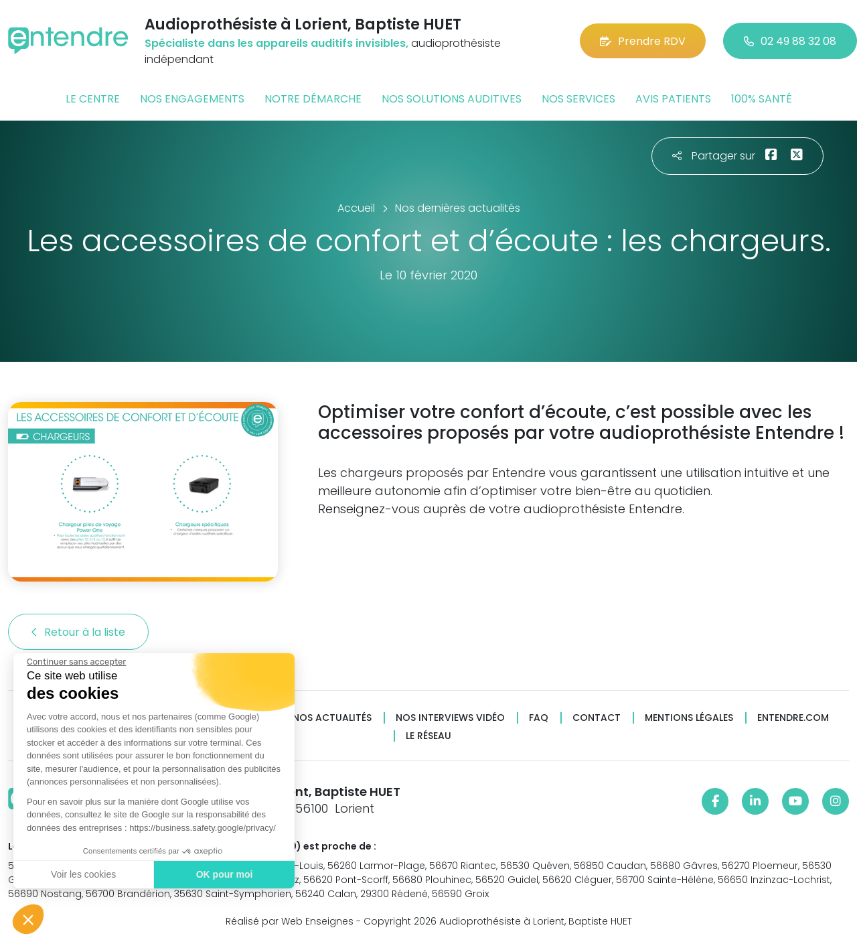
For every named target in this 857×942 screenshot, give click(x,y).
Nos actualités (332, 718)
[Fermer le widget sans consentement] (75, 662)
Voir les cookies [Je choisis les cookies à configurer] (82, 874)
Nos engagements (192, 99)
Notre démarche (313, 99)
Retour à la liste (78, 632)
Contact (596, 718)
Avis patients (673, 99)
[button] (28, 919)
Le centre (93, 99)
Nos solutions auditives (452, 99)
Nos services (578, 99)
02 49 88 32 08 (790, 41)
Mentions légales (689, 718)
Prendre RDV (643, 41)
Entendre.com (793, 718)
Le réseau (428, 736)
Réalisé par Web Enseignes (290, 921)
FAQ (538, 718)
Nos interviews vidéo (450, 718)
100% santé (761, 99)
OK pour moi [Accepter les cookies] (222, 874)
